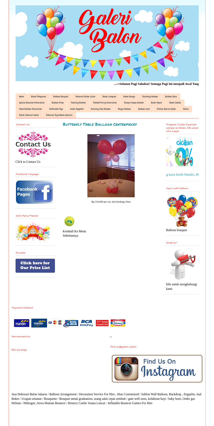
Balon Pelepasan (38, 96)
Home (21, 96)
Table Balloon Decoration (30, 109)
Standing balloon (150, 96)
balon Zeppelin (77, 109)
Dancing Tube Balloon (101, 109)
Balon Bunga (129, 96)
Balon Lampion (109, 96)
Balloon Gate (171, 96)
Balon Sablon (175, 102)
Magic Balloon (124, 109)
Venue (186, 109)
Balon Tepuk (156, 102)
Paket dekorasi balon (29, 115)
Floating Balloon (78, 102)
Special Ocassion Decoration (31, 102)
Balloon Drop (58, 102)
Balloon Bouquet (60, 96)
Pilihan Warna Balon (166, 109)
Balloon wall (144, 109)
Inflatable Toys (56, 109)
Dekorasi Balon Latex (85, 96)
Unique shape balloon (134, 102)
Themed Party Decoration (105, 102)
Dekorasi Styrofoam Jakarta (59, 115)
